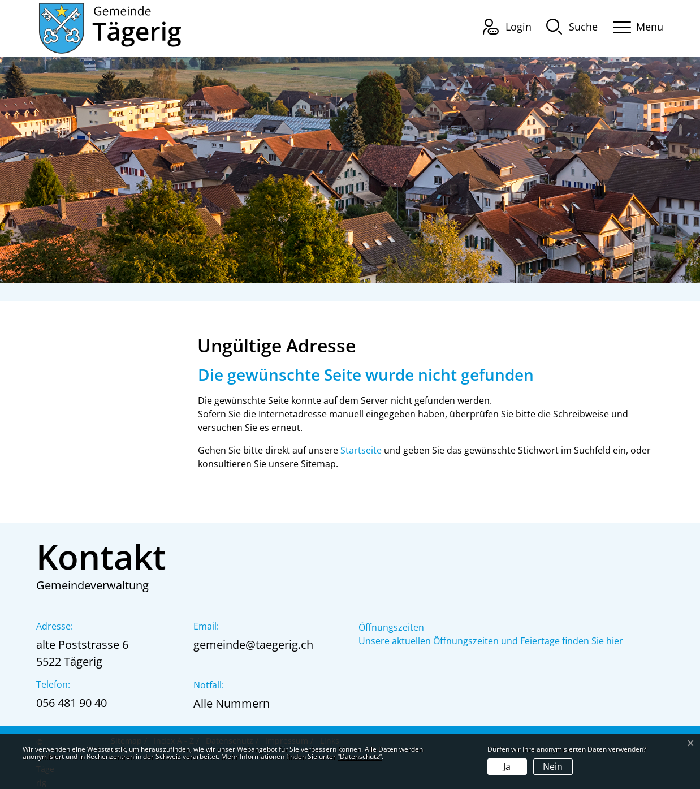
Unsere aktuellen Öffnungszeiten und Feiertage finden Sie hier (490, 641)
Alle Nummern (231, 703)
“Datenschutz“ (360, 756)
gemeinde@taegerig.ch (253, 644)
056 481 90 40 (71, 702)
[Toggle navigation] (634, 25)
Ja (507, 766)
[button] (572, 26)
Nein (553, 766)
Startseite (361, 450)
